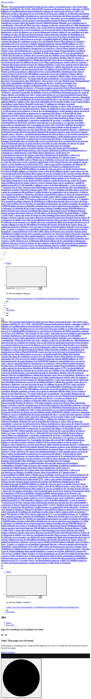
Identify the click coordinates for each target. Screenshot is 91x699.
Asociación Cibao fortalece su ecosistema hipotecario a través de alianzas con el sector (44, 29)
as (27, 298)
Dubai (59, 298)
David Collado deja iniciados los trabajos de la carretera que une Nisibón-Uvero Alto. (42, 54)
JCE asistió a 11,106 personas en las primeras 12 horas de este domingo (45, 110)
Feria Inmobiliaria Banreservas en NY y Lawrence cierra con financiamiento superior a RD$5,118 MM (44, 244)
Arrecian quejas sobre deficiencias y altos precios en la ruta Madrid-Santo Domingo (46, 81)
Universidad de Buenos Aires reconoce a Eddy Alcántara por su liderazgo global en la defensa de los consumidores (45, 239)
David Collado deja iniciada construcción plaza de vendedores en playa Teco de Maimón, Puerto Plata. (40, 40)
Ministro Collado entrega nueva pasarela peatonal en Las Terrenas (34, 234)
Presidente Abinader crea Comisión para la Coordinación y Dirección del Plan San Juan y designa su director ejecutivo (44, 24)
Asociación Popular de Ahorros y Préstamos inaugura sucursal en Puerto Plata (40, 88)
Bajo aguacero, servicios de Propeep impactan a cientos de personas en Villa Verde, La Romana (44, 246)
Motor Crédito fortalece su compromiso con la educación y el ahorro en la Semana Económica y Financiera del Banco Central (44, 193)
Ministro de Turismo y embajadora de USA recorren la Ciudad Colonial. (43, 42)
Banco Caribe (34, 298)
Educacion (74, 298)
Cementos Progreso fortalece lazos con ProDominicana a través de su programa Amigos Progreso (42, 49)
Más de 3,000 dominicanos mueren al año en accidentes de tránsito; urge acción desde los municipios (45, 26)
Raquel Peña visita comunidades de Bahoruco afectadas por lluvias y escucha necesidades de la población (45, 83)
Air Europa (22, 298)
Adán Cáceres (12, 298)
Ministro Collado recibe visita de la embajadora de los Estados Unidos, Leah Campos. (46, 102)
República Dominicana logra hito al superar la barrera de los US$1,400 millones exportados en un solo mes (42, 73)
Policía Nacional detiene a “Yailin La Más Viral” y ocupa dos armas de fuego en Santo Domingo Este (44, 214)
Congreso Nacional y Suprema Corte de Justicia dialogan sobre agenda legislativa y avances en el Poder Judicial (45, 235)
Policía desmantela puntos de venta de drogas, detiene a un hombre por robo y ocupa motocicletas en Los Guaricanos (45, 93)
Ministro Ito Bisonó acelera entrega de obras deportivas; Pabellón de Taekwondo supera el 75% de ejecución (43, 52)
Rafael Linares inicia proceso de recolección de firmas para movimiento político (44, 96)
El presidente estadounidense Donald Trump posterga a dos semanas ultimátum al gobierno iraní (39, 149)
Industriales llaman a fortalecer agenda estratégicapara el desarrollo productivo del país (43, 89)
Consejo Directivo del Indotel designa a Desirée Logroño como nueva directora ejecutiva (43, 216)
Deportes (53, 298)
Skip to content (7, 2)
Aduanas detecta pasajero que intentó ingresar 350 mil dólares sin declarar (43, 212)
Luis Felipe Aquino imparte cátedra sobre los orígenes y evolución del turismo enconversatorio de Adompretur (44, 63)
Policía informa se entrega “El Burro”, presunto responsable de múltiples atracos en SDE (45, 91)
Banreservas (45, 298)
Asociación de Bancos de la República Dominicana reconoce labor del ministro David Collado (41, 22)
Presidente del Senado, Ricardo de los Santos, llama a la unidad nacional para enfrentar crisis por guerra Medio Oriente (43, 226)
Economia (66, 298)
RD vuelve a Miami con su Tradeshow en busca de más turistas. (49, 160)
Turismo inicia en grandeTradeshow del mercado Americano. (39, 148)
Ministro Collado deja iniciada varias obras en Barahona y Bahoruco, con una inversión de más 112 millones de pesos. (44, 68)
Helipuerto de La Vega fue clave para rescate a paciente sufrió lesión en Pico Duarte (45, 161)
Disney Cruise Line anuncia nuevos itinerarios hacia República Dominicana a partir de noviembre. (45, 66)
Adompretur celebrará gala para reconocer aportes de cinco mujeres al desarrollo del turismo (43, 242)
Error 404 (10, 625)
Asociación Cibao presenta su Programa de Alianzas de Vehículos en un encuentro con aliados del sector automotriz (45, 221)
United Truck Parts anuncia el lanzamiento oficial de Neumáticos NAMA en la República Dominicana (45, 177)
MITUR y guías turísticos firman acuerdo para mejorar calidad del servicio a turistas (43, 70)
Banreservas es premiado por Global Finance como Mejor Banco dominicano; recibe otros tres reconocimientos (44, 152)
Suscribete (10, 310)
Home (8, 263)
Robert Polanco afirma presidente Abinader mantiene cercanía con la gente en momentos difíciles (42, 75)
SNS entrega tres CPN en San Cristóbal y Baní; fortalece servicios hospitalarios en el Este (43, 237)
